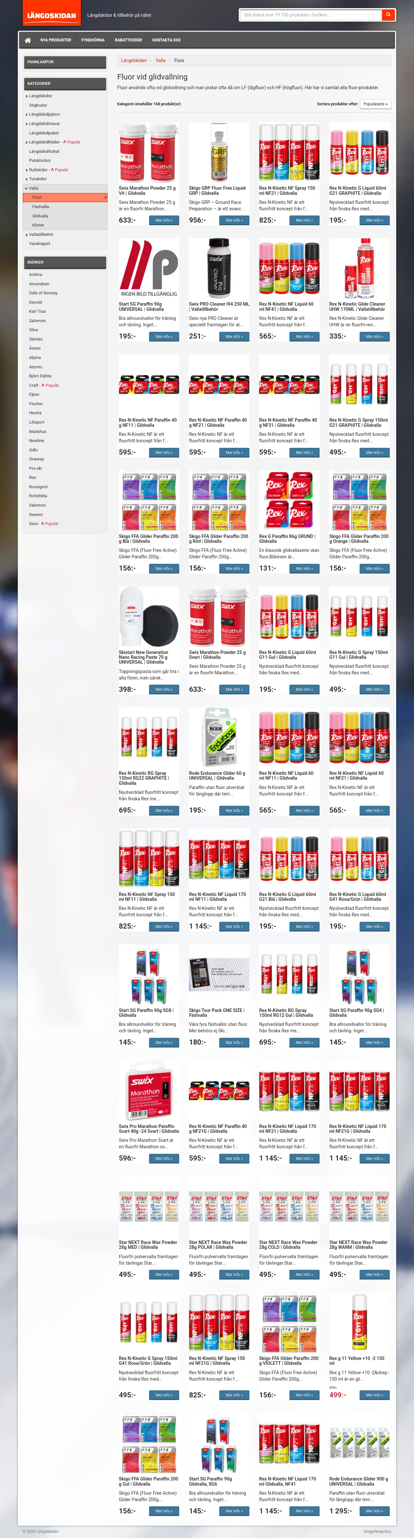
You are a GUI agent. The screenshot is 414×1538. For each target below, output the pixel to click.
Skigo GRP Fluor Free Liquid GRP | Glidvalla (217, 190)
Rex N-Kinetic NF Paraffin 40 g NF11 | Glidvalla (148, 422)
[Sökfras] (311, 14)
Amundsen (39, 283)
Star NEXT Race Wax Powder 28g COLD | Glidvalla (288, 1245)
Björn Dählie (40, 376)
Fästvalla (40, 206)
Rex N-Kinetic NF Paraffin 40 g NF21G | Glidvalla (218, 1129)
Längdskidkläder (55, 142)
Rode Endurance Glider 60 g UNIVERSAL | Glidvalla (217, 776)
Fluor (37, 197)
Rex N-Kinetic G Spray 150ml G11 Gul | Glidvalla (358, 655)
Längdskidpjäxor (44, 114)
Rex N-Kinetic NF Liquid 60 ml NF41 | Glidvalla (286, 306)
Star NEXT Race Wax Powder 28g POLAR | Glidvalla (218, 1245)
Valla (33, 188)
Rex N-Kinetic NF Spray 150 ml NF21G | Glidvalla (217, 1361)
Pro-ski (35, 468)
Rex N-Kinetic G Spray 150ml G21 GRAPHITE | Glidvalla (358, 422)
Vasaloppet (39, 243)
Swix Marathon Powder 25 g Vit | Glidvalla (147, 190)
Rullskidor (48, 169)
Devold (35, 302)
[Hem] (27, 40)
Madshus (38, 431)
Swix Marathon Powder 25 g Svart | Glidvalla (217, 655)
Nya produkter (55, 40)
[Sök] (388, 14)
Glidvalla (40, 216)
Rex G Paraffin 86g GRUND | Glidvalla (287, 539)
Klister (38, 225)
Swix (44, 523)
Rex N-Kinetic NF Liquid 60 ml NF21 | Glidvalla (356, 776)
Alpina (35, 357)
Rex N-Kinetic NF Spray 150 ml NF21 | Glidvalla (287, 190)
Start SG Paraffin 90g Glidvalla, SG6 (210, 1481)
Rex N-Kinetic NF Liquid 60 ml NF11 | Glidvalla (286, 776)
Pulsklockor (40, 160)
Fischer (36, 403)
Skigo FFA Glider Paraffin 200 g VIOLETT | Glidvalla (288, 1361)
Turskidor (38, 178)
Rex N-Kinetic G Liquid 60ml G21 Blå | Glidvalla (287, 897)
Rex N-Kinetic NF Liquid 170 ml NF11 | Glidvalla (217, 897)
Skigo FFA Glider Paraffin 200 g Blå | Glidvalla (148, 539)
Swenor (36, 514)
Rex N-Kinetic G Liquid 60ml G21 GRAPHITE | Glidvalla (357, 190)
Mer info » (164, 220)
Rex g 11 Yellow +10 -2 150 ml (356, 1361)
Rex (32, 477)
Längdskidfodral (44, 151)
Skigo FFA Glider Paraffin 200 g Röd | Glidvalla (218, 539)
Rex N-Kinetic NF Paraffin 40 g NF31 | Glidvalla (288, 422)
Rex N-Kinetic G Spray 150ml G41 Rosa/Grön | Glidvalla (148, 1361)
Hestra (35, 412)
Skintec (36, 339)
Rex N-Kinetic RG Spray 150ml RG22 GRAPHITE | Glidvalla (144, 778)
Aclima (35, 274)
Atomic (35, 366)
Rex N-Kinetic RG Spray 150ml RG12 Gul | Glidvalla (286, 1013)
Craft (44, 385)
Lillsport (36, 422)
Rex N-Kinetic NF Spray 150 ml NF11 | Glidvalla (147, 897)
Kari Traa (37, 311)
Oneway (36, 459)
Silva (33, 329)
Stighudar (38, 105)
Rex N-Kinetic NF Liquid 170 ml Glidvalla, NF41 (287, 1481)
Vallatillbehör (41, 234)
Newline (36, 440)
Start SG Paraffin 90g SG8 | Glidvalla (146, 1013)
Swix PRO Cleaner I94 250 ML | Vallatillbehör (219, 306)
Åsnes (35, 348)
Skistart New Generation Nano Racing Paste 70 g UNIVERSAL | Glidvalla (144, 657)
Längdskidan (52, 13)
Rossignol (38, 486)
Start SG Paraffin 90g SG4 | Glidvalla (356, 1013)
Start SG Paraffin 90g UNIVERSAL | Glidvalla (141, 306)
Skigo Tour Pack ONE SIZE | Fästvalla (217, 1013)
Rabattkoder (128, 40)
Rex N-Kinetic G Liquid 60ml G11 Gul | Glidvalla (287, 655)
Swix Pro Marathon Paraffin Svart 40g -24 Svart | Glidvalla (149, 1129)
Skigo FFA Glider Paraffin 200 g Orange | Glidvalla (358, 539)
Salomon (37, 320)
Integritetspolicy (377, 1531)
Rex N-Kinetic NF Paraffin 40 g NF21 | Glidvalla (218, 422)
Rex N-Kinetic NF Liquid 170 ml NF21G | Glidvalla (357, 1129)
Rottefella (38, 495)
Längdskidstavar (44, 123)
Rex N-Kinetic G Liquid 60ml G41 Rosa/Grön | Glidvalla (357, 897)
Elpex (34, 394)
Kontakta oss (166, 40)
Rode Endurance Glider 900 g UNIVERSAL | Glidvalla (358, 1481)
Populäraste (376, 104)
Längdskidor (40, 95)
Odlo (33, 450)
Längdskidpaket (44, 133)
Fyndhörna (93, 40)
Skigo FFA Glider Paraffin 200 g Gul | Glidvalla (148, 1481)
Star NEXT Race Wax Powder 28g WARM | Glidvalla (358, 1245)
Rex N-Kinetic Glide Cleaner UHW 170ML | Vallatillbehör (357, 306)
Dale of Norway (43, 292)
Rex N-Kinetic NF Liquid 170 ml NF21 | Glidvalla (287, 1129)
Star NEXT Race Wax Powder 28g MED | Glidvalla (148, 1245)
